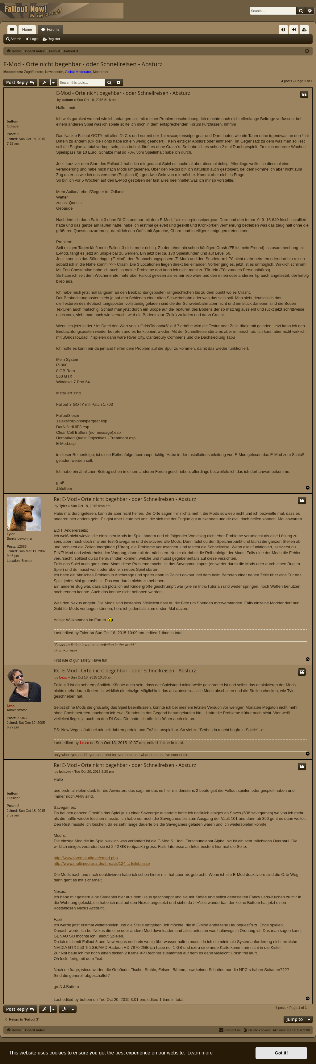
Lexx (11, 705)
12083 (22, 546)
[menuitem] (283, 29)
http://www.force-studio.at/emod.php (86, 858)
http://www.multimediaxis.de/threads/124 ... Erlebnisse (102, 863)
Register (54, 39)
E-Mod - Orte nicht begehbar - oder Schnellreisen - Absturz (82, 64)
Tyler (11, 534)
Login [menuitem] (295, 30)
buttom (12, 121)
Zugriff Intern (33, 72)
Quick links (13, 30)
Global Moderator (78, 72)
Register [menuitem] (305, 30)
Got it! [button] (281, 1052)
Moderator (100, 72)
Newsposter (54, 72)
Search (15, 39)
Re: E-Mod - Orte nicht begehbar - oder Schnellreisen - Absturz (125, 499)
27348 (22, 718)
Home (27, 29)
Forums (53, 29)
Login (34, 39)
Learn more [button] (200, 1052)
